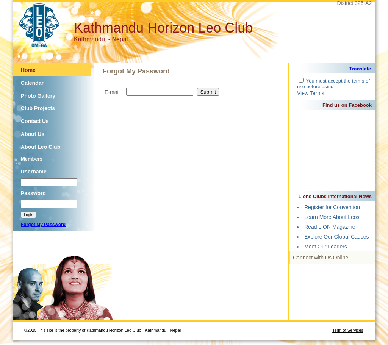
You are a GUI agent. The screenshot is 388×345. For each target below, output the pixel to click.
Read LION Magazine (329, 227)
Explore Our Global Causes (336, 237)
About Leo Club (40, 147)
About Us (32, 134)
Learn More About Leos (332, 217)
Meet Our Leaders (325, 247)
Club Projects (38, 108)
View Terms (310, 93)
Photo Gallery (38, 96)
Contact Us (35, 121)
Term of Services (347, 330)
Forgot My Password (43, 224)
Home (28, 70)
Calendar (32, 83)
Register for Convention (332, 207)
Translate (359, 69)
